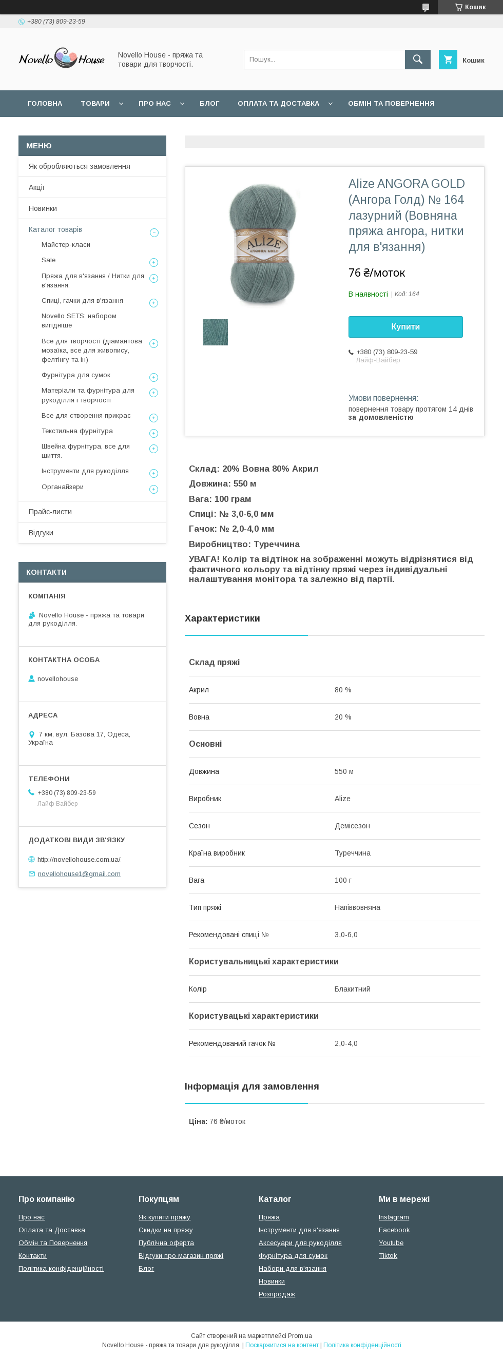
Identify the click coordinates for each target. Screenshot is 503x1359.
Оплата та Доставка (278, 103)
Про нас (155, 103)
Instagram (394, 1217)
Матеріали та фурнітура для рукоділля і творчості (88, 394)
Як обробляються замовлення (79, 166)
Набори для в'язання (292, 1268)
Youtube (391, 1243)
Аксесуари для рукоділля (300, 1243)
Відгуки (41, 533)
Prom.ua (300, 1335)
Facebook (394, 1230)
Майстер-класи (66, 244)
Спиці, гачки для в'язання (82, 300)
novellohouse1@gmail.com (79, 874)
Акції (37, 187)
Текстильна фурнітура (77, 431)
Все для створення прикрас (86, 415)
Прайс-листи (50, 512)
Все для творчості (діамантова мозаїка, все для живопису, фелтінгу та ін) (92, 350)
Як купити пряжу (164, 1217)
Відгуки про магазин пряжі (181, 1255)
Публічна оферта (166, 1243)
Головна (45, 103)
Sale (48, 260)
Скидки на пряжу (166, 1230)
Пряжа (269, 1217)
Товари (95, 103)
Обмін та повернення (391, 103)
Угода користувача (161, 130)
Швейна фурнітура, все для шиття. (86, 450)
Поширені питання (66, 130)
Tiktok (388, 1255)
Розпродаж (277, 1294)
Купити (406, 326)
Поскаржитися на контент (282, 1345)
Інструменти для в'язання (299, 1230)
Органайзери (63, 487)
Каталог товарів (55, 229)
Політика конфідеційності (272, 130)
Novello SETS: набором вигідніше (79, 320)
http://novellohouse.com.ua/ (79, 859)
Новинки (43, 208)
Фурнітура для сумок (76, 375)
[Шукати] (418, 59)
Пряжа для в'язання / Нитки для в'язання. (93, 280)
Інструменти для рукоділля (85, 471)
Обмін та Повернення (52, 1243)
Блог (209, 103)
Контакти (32, 1255)
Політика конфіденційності (61, 1268)
